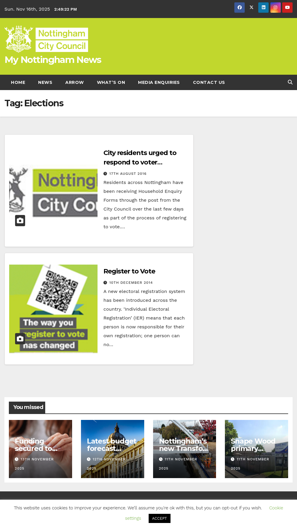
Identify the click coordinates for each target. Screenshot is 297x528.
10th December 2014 (131, 283)
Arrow (74, 82)
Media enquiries (159, 82)
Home (18, 82)
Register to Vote (129, 271)
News (45, 82)
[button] (290, 82)
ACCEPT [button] (159, 518)
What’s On (111, 82)
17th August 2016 (128, 174)
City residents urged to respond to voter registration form (139, 162)
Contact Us (209, 82)
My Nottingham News (52, 59)
